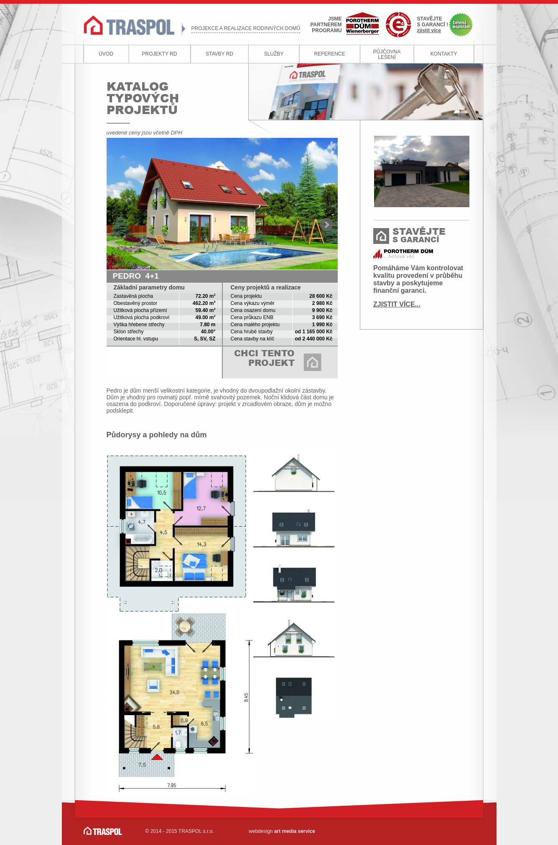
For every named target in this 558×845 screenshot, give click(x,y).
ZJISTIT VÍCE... (396, 304)
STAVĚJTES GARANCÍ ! (432, 24)
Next (326, 224)
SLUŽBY (274, 54)
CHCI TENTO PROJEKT (264, 358)
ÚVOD (106, 54)
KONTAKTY (444, 54)
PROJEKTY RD (159, 54)
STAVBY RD (219, 54)
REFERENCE (329, 54)
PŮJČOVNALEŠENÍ (386, 54)
